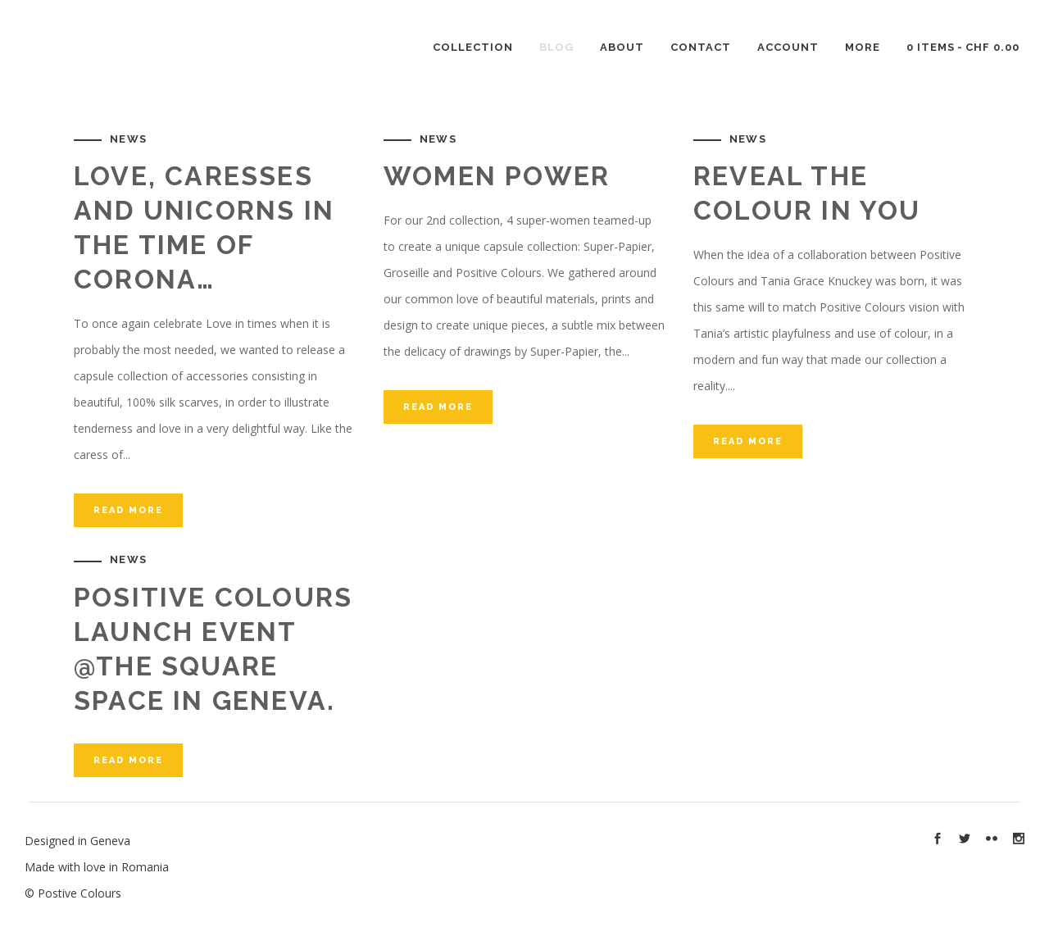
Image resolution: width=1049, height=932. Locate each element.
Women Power (497, 176)
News (128, 139)
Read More (128, 510)
